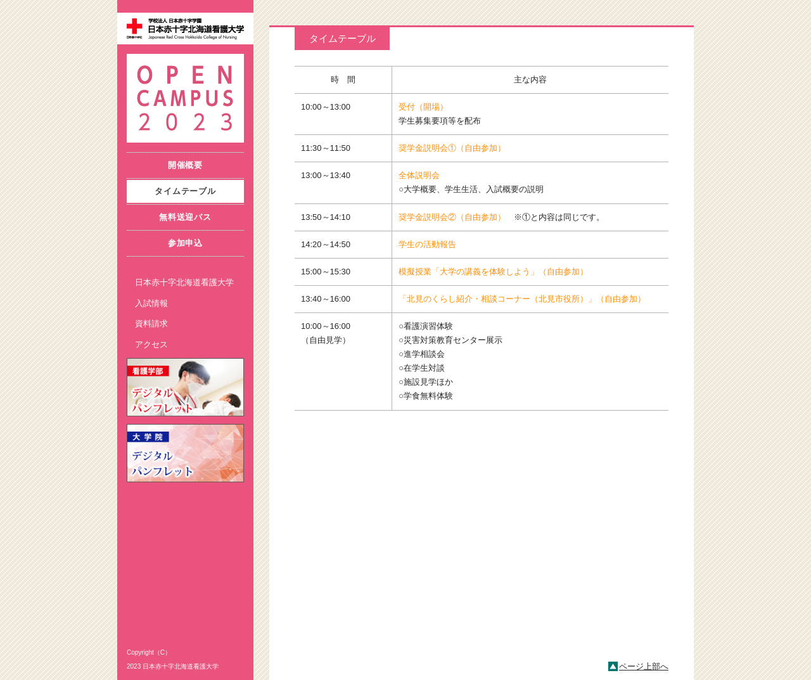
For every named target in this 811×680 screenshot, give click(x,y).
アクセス (151, 344)
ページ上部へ (643, 666)
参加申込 (185, 243)
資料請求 (151, 323)
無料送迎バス (185, 217)
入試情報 (151, 303)
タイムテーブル (185, 191)
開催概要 (185, 165)
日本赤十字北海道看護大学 (184, 282)
